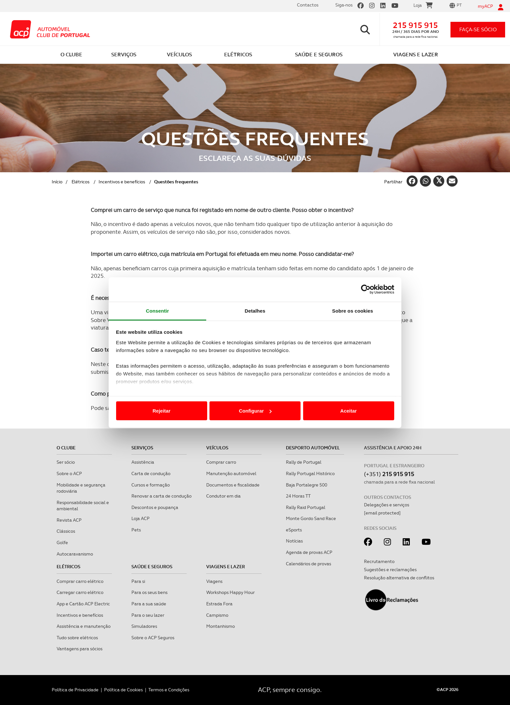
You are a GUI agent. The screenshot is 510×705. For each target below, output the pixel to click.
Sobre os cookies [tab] (352, 310)
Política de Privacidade (75, 690)
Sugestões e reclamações (390, 569)
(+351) (389, 474)
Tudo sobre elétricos (77, 638)
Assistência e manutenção (84, 626)
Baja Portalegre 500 (306, 485)
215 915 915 (415, 25)
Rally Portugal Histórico (310, 473)
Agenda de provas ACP (309, 552)
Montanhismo (220, 626)
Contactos (307, 5)
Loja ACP (140, 518)
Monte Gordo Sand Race (311, 518)
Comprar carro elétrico (80, 581)
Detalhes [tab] (255, 310)
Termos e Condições (168, 690)
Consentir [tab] (157, 310)
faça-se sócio (478, 29)
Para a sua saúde (148, 604)
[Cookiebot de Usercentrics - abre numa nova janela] (365, 289)
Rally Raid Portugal (305, 507)
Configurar (255, 411)
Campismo (217, 615)
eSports (294, 530)
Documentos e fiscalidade (233, 485)
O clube (66, 448)
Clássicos (66, 531)
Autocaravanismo (75, 554)
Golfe (62, 542)
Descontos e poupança (154, 507)
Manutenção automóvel (231, 473)
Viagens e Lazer (225, 567)
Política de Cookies (123, 690)
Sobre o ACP (69, 473)
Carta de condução (150, 473)
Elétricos (80, 182)
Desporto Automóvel (313, 448)
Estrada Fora (219, 604)
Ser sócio (66, 462)
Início (57, 182)
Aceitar (348, 411)
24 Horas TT (298, 496)
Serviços (142, 448)
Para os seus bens (149, 592)
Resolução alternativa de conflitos (399, 578)
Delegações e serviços (386, 505)
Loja (423, 6)
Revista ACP (69, 520)
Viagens (214, 581)
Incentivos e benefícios (122, 182)
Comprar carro (221, 462)
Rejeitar (161, 411)
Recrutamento (379, 561)
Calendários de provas (308, 564)
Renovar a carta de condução (161, 496)
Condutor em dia (223, 496)
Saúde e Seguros (151, 567)
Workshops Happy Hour (230, 592)
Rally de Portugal (303, 462)
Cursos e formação (150, 485)
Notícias (294, 541)
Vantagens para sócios (79, 649)
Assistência (142, 462)
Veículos (217, 448)
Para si (138, 581)
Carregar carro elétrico (80, 592)
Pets (136, 530)
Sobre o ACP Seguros (152, 638)
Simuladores (144, 626)
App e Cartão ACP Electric (83, 604)
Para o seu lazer (147, 615)
